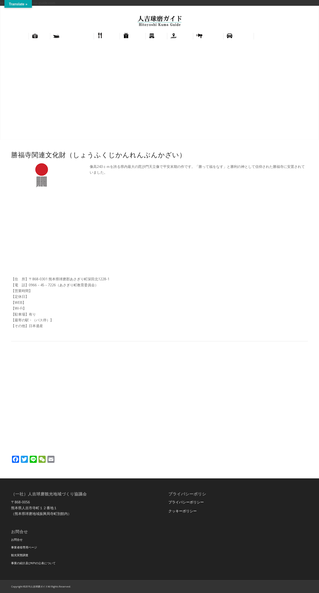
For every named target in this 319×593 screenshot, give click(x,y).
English (293, 9)
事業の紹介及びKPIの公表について (33, 563)
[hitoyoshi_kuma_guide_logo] (159, 21)
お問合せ (17, 540)
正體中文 (308, 9)
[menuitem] (294, 9)
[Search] (303, 36)
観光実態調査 (19, 555)
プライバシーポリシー (186, 502)
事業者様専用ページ (24, 547)
